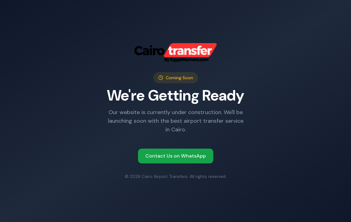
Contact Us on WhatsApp (175, 156)
